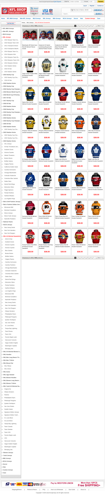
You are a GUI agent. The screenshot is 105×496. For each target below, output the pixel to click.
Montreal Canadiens (10, 210)
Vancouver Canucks (10, 340)
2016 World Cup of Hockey (11, 95)
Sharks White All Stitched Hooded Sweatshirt (62, 74)
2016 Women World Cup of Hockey (12, 92)
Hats (81, 18)
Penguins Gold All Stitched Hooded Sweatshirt (62, 131)
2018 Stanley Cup (8, 109)
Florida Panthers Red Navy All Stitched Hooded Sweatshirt (46, 246)
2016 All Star (8, 80)
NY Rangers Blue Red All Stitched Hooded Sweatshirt (29, 160)
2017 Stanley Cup (8, 100)
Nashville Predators (10, 219)
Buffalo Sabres (8, 161)
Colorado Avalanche (10, 175)
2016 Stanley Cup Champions (12, 89)
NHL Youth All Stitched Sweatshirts (12, 386)
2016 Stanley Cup (8, 86)
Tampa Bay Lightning (10, 328)
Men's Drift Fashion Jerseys (11, 201)
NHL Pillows (7, 366)
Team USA (7, 334)
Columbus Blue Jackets (11, 178)
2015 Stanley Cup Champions (12, 77)
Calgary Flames (8, 164)
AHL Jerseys (8, 144)
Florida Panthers (9, 193)
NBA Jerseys (57, 18)
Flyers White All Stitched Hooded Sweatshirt (45, 217)
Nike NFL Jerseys (25, 18)
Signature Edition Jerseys (11, 412)
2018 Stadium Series (9, 106)
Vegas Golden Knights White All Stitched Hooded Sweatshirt (29, 75)
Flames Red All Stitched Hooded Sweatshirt (94, 245)
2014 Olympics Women (11, 63)
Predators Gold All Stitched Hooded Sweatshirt (79, 103)
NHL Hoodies (7, 354)
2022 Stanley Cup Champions (12, 135)
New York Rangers (9, 233)
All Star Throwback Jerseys (12, 146)
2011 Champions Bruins (11, 45)
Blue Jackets (8, 250)
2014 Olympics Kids (10, 54)
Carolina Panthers (9, 265)
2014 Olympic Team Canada (12, 51)
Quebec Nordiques (10, 320)
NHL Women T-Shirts (9, 383)
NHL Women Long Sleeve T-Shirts (12, 380)
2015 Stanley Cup (8, 74)
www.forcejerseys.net (52, 493)
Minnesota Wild (8, 207)
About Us (83, 489)
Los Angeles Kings (9, 198)
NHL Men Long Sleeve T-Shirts (12, 357)
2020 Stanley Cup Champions (12, 129)
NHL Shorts (7, 369)
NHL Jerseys (47, 18)
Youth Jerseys (7, 455)
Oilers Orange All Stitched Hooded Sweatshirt (78, 131)
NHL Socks (6, 372)
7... (94, 26)
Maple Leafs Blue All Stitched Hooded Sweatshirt (95, 160)
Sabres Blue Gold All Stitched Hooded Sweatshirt (29, 103)
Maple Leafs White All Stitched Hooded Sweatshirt (62, 160)
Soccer (76, 18)
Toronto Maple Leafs (10, 337)
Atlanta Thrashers (9, 155)
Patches (6, 395)
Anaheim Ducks (8, 149)
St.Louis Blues (8, 421)
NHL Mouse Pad (8, 363)
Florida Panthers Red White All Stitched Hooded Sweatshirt (29, 246)
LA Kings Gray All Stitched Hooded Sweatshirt (46, 188)
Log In (85, 5)
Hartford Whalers (9, 195)
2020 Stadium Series (9, 126)
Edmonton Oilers (9, 187)
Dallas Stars (7, 181)
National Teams (8, 222)
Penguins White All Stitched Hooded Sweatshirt (46, 131)
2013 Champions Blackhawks (12, 48)
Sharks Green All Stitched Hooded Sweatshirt (78, 74)
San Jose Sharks (9, 322)
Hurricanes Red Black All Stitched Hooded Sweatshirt (95, 188)
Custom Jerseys (90, 18)
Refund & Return (32, 489)
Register (92, 5)
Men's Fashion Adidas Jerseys (12, 204)
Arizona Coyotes (9, 152)
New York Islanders (9, 230)
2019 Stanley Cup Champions (12, 121)
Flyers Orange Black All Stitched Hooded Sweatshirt (62, 217)
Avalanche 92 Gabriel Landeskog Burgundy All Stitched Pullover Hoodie (45, 46)
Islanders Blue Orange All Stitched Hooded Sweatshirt (62, 188)
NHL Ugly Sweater (8, 374)
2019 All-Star (7, 115)
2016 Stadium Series (9, 83)
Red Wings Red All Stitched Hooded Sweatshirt (62, 103)
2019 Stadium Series (9, 118)
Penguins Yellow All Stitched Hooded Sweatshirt (29, 131)
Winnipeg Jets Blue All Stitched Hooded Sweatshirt (79, 46)
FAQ (44, 489)
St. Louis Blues (9, 325)
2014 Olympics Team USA (11, 60)
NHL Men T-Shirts (8, 360)
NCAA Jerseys (67, 18)
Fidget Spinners (8, 190)
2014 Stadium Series (10, 66)
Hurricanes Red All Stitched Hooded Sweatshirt (29, 217)
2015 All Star (8, 69)
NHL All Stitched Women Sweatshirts (12, 351)
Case (98, 18)
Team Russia (8, 331)
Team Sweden (8, 429)
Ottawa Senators (9, 311)
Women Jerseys (8, 452)
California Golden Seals (11, 167)
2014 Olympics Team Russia (12, 57)
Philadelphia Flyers (10, 314)
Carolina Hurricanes (10, 170)
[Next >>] (100, 26)
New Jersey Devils (9, 227)
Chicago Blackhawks (10, 172)
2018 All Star (7, 103)
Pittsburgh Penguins (10, 317)
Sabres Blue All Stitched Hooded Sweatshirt (45, 103)
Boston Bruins (8, 158)
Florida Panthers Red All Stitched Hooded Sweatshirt (62, 245)
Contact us (100, 5)
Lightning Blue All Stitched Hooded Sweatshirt (29, 188)
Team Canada (8, 426)
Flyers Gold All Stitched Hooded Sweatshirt (94, 217)
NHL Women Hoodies (9, 377)
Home (3, 18)
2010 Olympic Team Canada (12, 40)
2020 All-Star (7, 123)
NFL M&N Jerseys (12, 18)
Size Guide (72, 489)
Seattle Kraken (8, 409)
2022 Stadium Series (9, 132)
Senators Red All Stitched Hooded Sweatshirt (95, 74)
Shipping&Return (17, 489)
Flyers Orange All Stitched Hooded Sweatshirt (78, 217)
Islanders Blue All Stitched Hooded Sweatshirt (78, 188)
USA (5, 438)
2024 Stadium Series (9, 141)
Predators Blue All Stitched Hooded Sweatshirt (95, 103)
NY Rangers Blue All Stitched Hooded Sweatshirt (46, 160)
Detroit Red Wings (9, 184)
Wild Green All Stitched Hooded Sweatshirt (94, 46)
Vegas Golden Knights (11, 343)
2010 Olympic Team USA (11, 43)
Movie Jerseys (8, 213)
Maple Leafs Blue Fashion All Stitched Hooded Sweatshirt (78, 161)
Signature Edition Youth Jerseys (12, 415)
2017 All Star (7, 98)
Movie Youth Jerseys (10, 216)
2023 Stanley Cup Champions (12, 138)
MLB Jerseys (37, 18)
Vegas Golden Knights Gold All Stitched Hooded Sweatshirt (46, 75)
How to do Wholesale (57, 489)
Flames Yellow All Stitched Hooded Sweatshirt (79, 245)
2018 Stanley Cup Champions (12, 112)
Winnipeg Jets (8, 348)
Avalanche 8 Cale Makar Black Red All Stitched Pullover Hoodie (61, 46)
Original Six (7, 389)
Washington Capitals (10, 346)
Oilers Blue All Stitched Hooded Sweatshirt (94, 131)
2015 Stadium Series (10, 71)
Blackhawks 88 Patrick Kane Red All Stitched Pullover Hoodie (29, 46)
